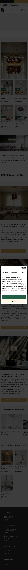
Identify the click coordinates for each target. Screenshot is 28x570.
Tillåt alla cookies (14, 297)
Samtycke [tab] (5, 272)
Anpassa (14, 301)
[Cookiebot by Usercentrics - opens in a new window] (20, 268)
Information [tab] (14, 272)
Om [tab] (23, 272)
